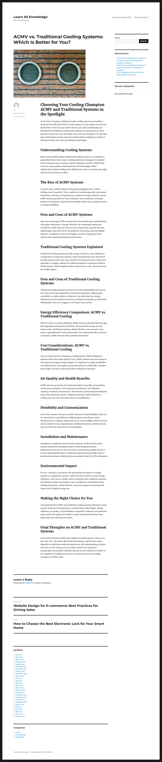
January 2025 (20, 693)
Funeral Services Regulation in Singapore (131, 65)
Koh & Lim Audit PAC (122, 17)
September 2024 (21, 702)
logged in (29, 583)
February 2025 (20, 690)
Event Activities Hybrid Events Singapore (131, 58)
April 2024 (19, 714)
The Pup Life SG (141, 17)
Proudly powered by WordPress (41, 752)
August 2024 (19, 704)
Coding (17, 732)
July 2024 (18, 707)
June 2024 (18, 709)
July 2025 (18, 678)
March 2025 (19, 688)
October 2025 (20, 671)
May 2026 (18, 655)
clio (15, 110)
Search (117, 38)
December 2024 (21, 695)
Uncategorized (19, 116)
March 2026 (19, 659)
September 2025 (21, 674)
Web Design (19, 737)
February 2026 (20, 662)
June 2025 (18, 681)
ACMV (79, 127)
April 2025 (19, 685)
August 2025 (19, 676)
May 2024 (18, 711)
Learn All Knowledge (31, 17)
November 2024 (21, 697)
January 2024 (20, 716)
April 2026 (19, 657)
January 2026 (20, 664)
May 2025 (18, 683)
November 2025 (21, 669)
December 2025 (21, 667)
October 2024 (20, 700)
